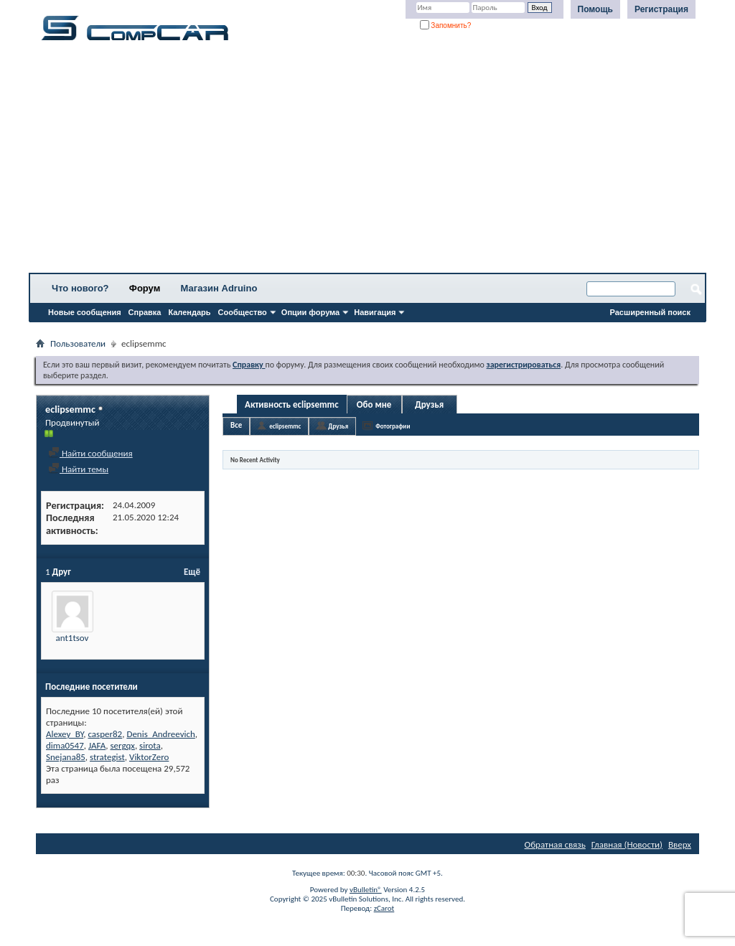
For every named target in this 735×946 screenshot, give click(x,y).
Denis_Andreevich (160, 734)
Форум (144, 288)
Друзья (429, 404)
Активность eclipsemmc (292, 404)
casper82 (105, 734)
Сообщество (242, 312)
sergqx (123, 745)
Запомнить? (446, 25)
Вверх (679, 844)
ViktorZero (149, 756)
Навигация (374, 312)
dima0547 (65, 745)
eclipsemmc (285, 426)
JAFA (97, 745)
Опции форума (310, 312)
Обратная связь (555, 844)
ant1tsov (72, 637)
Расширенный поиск (650, 312)
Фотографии (392, 426)
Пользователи (78, 343)
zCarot (384, 908)
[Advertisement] (367, 161)
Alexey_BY (64, 734)
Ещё (192, 571)
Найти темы (78, 469)
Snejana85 (65, 756)
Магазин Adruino (219, 288)
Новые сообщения (84, 312)
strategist (107, 756)
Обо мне (374, 404)
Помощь (595, 9)
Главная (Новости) (627, 844)
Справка (144, 312)
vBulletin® (366, 889)
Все (236, 425)
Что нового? (80, 288)
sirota (150, 745)
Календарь (189, 312)
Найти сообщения (90, 453)
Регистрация (661, 9)
